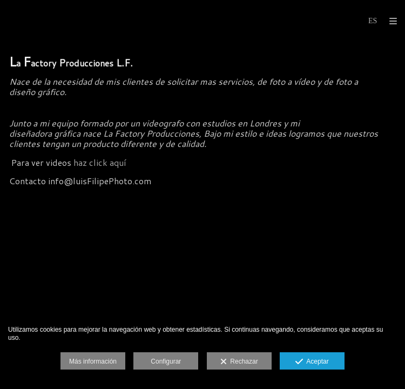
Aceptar (311, 362)
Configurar (166, 361)
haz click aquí (99, 162)
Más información (93, 361)
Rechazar (239, 362)
